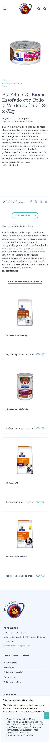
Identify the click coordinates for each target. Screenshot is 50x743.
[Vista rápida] (38, 354)
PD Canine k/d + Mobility (16, 335)
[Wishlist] (14, 202)
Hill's (4, 80)
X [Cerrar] (46, 716)
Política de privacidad (13, 672)
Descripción (22, 215)
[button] (4, 8)
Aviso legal (9, 667)
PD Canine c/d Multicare (16, 557)
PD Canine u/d (11, 483)
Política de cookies (12, 682)
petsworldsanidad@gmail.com (17, 645)
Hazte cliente (10, 677)
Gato (4, 86)
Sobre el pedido (11, 662)
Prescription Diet (11, 83)
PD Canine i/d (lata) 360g (16, 409)
